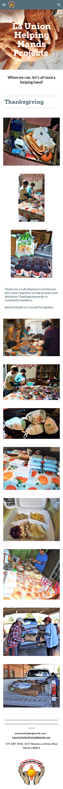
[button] (4, 4)
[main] (31, 39)
